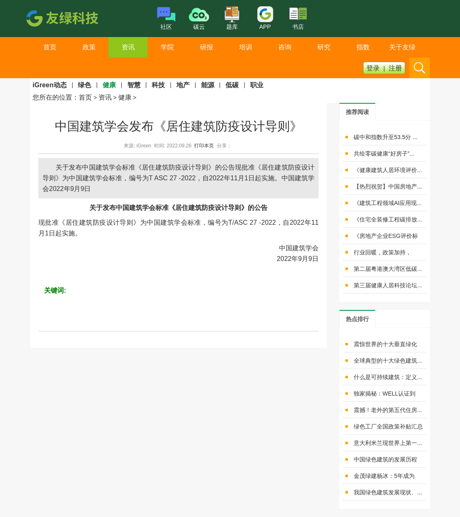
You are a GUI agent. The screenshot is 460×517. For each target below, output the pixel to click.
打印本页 (204, 146)
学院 (167, 47)
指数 (363, 47)
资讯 (128, 47)
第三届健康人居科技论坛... (388, 285)
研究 (324, 47)
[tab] (357, 112)
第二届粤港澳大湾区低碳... (388, 268)
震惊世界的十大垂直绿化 (385, 344)
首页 (49, 47)
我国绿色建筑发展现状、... (388, 492)
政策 (89, 47)
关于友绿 (402, 47)
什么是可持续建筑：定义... (388, 377)
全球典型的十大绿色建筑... (388, 360)
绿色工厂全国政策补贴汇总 (388, 426)
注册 (395, 68)
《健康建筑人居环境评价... (388, 170)
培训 (245, 47)
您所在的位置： (56, 97)
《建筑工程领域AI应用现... (388, 203)
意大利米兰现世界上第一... (388, 443)
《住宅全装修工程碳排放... (388, 219)
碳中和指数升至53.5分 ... (386, 137)
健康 (124, 97)
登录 (373, 68)
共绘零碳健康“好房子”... (384, 153)
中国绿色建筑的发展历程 (385, 459)
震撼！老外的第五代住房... (388, 410)
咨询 (284, 47)
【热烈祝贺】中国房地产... (388, 186)
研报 (206, 47)
